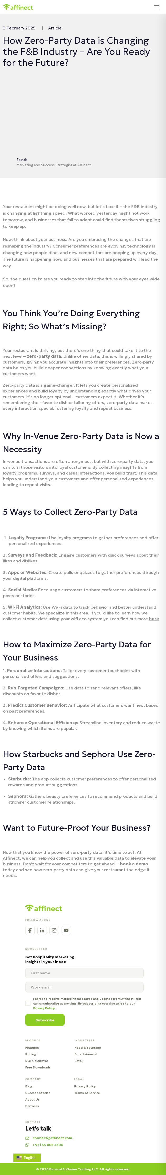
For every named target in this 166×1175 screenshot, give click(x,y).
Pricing (30, 1054)
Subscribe (45, 1020)
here (154, 618)
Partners (32, 1106)
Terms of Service (87, 1093)
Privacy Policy (85, 1086)
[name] (84, 973)
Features (32, 1048)
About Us (32, 1099)
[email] (84, 987)
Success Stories (38, 1093)
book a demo (134, 863)
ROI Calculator (36, 1061)
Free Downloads (38, 1067)
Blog (28, 1086)
